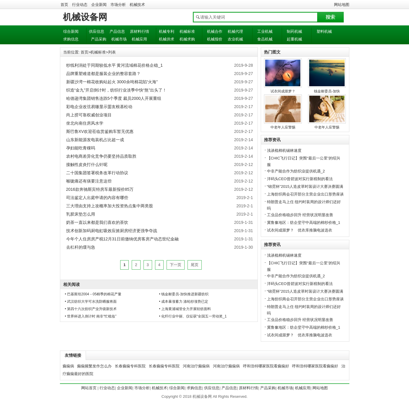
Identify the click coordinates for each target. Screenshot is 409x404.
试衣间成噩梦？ (283, 91)
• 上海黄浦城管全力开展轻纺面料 (185, 309)
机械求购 (187, 39)
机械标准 (187, 31)
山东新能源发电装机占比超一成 (95, 139)
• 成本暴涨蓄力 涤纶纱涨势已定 (183, 301)
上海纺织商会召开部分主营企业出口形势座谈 (305, 194)
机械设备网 (85, 17)
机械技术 (137, 4)
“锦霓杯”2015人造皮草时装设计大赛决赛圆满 (305, 186)
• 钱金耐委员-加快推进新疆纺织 (184, 294)
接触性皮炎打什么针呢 (86, 164)
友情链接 (73, 355)
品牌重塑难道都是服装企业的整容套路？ (103, 73)
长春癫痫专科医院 (130, 366)
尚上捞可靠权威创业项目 (89, 115)
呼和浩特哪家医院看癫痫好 (266, 366)
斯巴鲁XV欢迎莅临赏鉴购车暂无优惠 (100, 131)
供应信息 (96, 31)
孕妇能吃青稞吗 (80, 148)
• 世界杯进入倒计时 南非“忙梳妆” (91, 316)
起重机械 (294, 39)
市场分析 (118, 4)
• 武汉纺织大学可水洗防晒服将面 (91, 301)
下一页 (175, 265)
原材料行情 (139, 31)
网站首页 (89, 388)
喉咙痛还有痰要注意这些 (89, 181)
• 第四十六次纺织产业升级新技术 (91, 309)
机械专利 (166, 31)
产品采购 (98, 39)
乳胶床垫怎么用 (80, 214)
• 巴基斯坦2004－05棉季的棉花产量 (93, 294)
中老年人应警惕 (283, 127)
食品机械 (265, 39)
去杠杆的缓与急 (80, 247)
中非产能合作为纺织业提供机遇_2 (296, 171)
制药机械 (294, 31)
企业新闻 (99, 4)
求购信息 (71, 39)
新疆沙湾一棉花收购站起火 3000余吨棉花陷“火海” (112, 81)
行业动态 (79, 4)
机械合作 (214, 31)
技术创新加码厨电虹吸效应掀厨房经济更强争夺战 (111, 230)
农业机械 (235, 39)
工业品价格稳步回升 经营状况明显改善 (300, 215)
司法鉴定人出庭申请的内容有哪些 (97, 197)
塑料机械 (324, 31)
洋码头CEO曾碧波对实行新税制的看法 (300, 179)
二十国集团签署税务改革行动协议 (97, 172)
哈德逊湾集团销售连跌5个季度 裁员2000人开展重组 (114, 98)
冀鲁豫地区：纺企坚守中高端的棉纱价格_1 (303, 222)
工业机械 (265, 31)
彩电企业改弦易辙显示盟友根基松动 (99, 106)
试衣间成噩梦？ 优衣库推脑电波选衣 (299, 230)
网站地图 (341, 4)
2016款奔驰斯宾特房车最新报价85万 (100, 189)
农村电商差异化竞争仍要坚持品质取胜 (101, 156)
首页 (64, 4)
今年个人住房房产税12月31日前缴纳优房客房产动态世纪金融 (122, 239)
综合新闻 (71, 31)
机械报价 (214, 39)
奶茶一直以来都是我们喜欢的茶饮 (97, 222)
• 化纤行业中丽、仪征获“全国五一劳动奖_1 (193, 316)
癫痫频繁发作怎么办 (94, 366)
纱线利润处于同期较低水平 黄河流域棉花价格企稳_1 (114, 65)
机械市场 (119, 39)
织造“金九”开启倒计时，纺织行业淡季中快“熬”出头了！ (116, 90)
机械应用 (139, 39)
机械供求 (166, 39)
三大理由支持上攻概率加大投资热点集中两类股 (109, 205)
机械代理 (235, 31)
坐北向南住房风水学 (84, 123)
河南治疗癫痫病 (196, 366)
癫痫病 (68, 366)
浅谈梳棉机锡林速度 (284, 150)
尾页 (194, 265)
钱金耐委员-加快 (327, 91)
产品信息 (117, 31)
